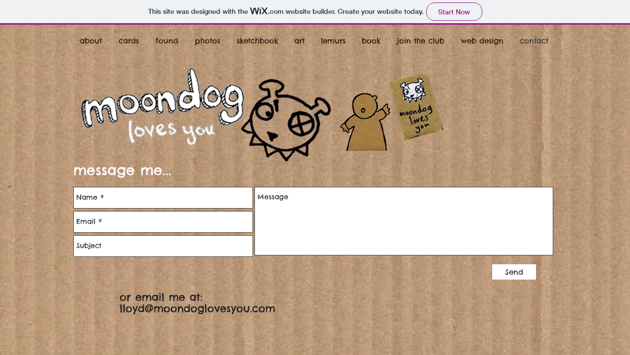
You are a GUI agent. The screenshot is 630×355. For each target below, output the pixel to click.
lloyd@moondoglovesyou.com (197, 308)
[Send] (514, 272)
